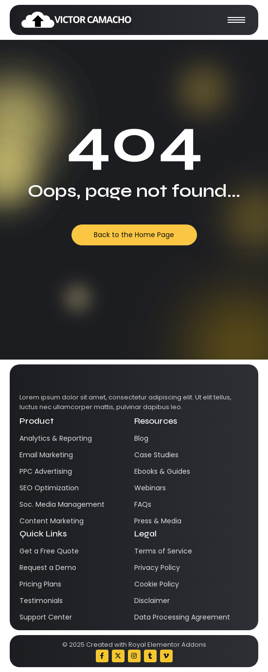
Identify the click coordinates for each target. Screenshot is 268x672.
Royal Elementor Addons (167, 644)
